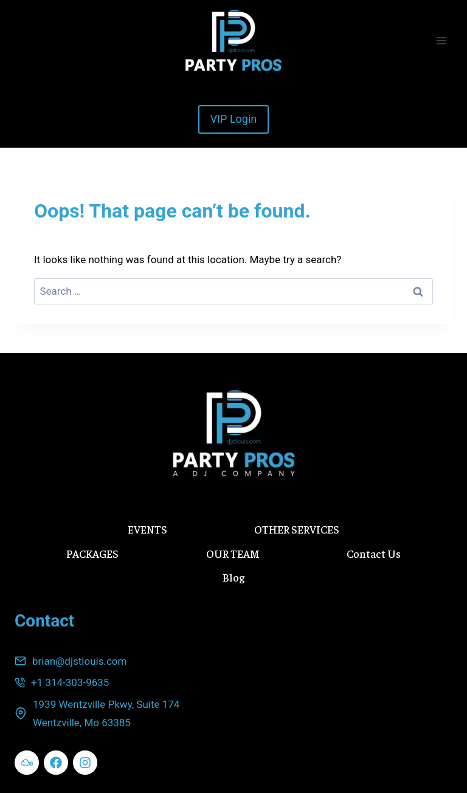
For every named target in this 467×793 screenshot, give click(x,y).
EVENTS (147, 529)
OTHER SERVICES (296, 529)
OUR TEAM (233, 553)
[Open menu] (441, 40)
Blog (233, 577)
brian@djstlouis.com (79, 661)
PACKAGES (92, 553)
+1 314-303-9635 (70, 682)
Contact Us (374, 553)
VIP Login (233, 118)
